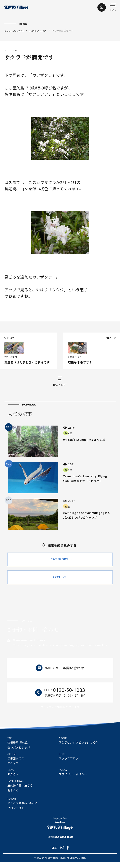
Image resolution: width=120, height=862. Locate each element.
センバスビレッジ (14, 30)
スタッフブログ (37, 30)
